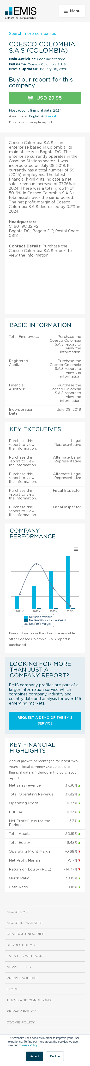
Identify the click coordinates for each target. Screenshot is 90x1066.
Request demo (20, 945)
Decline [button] (55, 1056)
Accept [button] (34, 1056)
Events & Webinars (25, 956)
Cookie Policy (20, 1022)
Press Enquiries (22, 978)
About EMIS (17, 912)
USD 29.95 (45, 98)
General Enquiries (25, 934)
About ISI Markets (24, 923)
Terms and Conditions (28, 1000)
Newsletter (18, 967)
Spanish (51, 116)
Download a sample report (30, 122)
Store (12, 989)
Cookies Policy (27, 1045)
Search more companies (32, 34)
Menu (72, 11)
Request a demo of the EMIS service (45, 720)
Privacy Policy (21, 1011)
